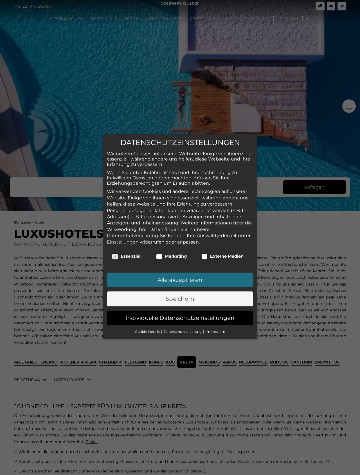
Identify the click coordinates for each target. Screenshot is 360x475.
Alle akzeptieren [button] (180, 167)
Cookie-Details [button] (148, 219)
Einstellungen (123, 129)
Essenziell (126, 143)
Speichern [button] (180, 186)
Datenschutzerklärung (132, 123)
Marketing (171, 143)
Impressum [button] (215, 219)
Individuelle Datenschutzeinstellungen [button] (180, 205)
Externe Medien (222, 143)
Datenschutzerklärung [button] (183, 219)
